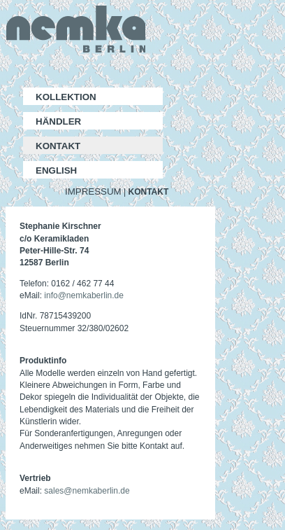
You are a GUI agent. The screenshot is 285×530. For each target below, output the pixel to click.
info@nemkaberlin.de (84, 295)
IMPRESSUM (93, 191)
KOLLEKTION (66, 97)
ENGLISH (56, 170)
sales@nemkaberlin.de (86, 491)
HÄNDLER (58, 121)
